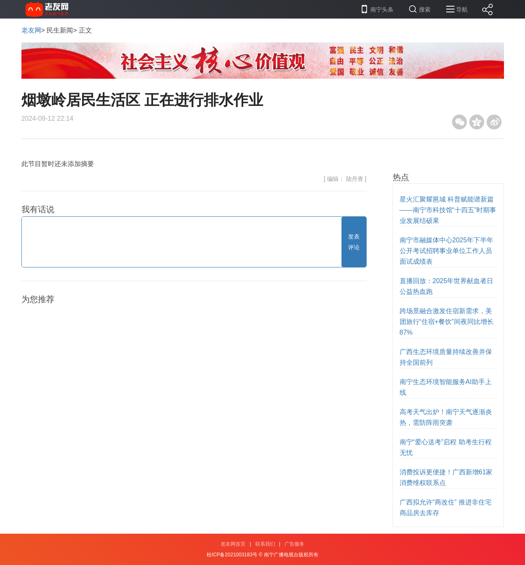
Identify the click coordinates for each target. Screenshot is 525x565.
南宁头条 (381, 9)
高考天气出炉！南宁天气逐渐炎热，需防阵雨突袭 (446, 417)
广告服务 (294, 544)
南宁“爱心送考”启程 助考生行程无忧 (446, 447)
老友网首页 (233, 544)
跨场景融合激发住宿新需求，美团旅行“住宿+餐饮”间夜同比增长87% (447, 321)
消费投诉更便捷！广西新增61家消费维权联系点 (446, 477)
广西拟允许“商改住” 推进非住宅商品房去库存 (446, 507)
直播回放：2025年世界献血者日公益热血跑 (447, 286)
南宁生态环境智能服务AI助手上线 (446, 387)
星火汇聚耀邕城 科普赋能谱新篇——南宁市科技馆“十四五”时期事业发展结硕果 (448, 210)
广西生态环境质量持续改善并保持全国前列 (446, 357)
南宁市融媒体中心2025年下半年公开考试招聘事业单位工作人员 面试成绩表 (447, 251)
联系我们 (265, 544)
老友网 (31, 30)
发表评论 (354, 242)
